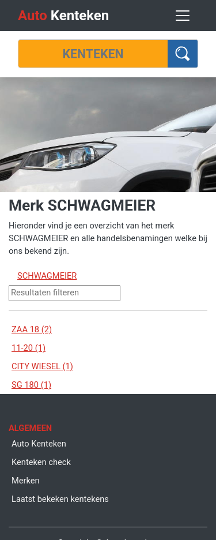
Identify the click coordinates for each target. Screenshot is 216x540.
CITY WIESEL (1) (42, 366)
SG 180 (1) (31, 385)
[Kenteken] (93, 53)
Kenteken (63, 15)
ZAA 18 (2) (32, 329)
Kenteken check (41, 462)
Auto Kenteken (39, 443)
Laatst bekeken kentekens (60, 499)
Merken (26, 480)
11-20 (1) (29, 348)
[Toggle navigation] (182, 16)
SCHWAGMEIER (47, 276)
